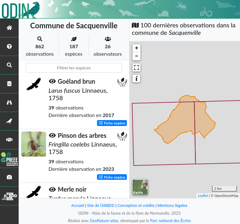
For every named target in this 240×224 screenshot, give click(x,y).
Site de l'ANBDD (100, 205)
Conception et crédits (136, 205)
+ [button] (136, 48)
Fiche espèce (112, 122)
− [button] (136, 56)
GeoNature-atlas (104, 220)
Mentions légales (173, 205)
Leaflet (203, 196)
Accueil (77, 205)
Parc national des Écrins (170, 220)
